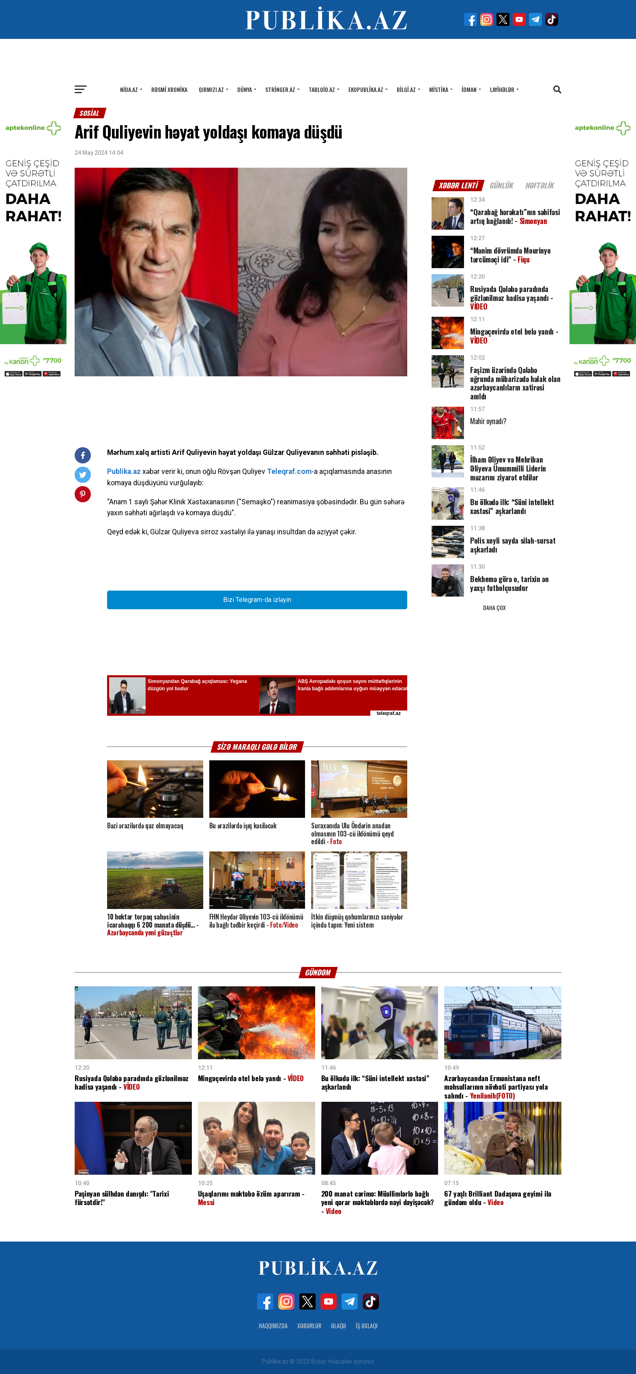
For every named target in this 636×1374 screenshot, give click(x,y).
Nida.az (129, 89)
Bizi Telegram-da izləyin (257, 600)
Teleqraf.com (289, 471)
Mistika (438, 89)
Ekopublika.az (365, 89)
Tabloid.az (322, 89)
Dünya (244, 89)
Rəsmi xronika (169, 89)
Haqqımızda (273, 1325)
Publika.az (124, 471)
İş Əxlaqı (367, 1325)
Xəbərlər (309, 1325)
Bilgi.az (406, 89)
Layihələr (502, 89)
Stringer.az (280, 89)
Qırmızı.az (211, 89)
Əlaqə (338, 1325)
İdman (469, 89)
